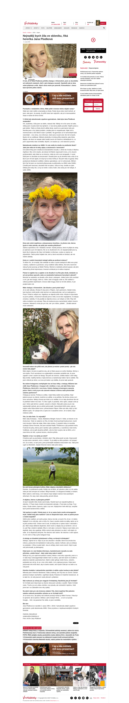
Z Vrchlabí (27, 664)
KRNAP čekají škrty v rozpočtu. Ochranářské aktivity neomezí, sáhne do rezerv (51, 630)
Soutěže (49, 28)
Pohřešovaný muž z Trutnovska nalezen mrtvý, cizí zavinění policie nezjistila (50, 633)
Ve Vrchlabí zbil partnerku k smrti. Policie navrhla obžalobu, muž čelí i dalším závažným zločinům (92, 78)
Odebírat (98, 108)
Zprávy (28, 28)
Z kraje (76, 664)
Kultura (29, 32)
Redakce (74, 28)
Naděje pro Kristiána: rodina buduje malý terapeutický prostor (98, 689)
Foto (42, 28)
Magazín (102, 23)
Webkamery (58, 28)
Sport (36, 28)
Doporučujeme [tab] (93, 68)
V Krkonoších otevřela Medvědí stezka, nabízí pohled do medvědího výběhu (50, 639)
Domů (24, 32)
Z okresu (43, 664)
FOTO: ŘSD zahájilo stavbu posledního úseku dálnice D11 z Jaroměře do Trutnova (51, 635)
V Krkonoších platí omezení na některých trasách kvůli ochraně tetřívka (48, 637)
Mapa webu (96, 698)
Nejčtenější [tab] (84, 68)
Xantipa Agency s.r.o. (54, 700)
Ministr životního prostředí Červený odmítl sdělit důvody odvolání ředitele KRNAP (30, 689)
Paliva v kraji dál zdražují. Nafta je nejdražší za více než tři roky (80, 689)
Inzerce (81, 28)
